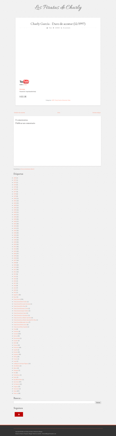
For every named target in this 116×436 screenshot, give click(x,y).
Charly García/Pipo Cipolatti (20, 327)
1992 (15, 226)
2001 (15, 246)
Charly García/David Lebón (20, 301)
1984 (15, 207)
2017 (15, 283)
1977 (15, 191)
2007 (15, 260)
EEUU (15, 343)
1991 (15, 224)
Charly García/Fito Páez (19, 306)
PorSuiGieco (17, 375)
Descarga (22, 89)
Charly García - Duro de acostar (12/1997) (58, 24)
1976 (15, 189)
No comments (66, 28)
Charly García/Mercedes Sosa (21, 322)
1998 (15, 240)
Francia (15, 359)
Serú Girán (16, 382)
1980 (15, 198)
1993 (15, 228)
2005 (15, 256)
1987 (15, 214)
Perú (15, 372)
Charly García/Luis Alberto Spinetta (22, 318)
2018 (15, 285)
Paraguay (16, 370)
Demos (15, 336)
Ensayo (15, 345)
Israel (15, 361)
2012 (15, 272)
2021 (15, 292)
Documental (17, 338)
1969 (15, 178)
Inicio (58, 112)
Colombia (16, 331)
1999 (15, 242)
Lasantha (39, 433)
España (15, 350)
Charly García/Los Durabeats (21, 315)
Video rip (16, 393)
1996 (15, 235)
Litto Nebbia (17, 366)
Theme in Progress (24, 433)
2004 (15, 253)
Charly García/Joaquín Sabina (21, 311)
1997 (53, 100)
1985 (15, 210)
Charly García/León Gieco (20, 313)
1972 (15, 180)
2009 (15, 265)
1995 (15, 233)
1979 (15, 196)
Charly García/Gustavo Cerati (21, 308)
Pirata (50, 28)
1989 (15, 219)
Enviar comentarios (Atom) (27, 169)
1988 (15, 217)
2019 (15, 288)
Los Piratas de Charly (58, 8)
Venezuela (16, 389)
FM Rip (15, 356)
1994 (15, 230)
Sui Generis (16, 384)
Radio (15, 377)
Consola (16, 334)
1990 (15, 221)
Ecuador (16, 340)
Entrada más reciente (19, 112)
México (15, 368)
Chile (15, 329)
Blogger (40, 431)
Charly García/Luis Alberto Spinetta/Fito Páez (25, 320)
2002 (15, 249)
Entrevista (64, 100)
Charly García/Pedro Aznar (20, 324)
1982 (15, 203)
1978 (15, 194)
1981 (15, 201)
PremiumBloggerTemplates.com (49, 433)
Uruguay (16, 386)
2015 (15, 279)
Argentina (16, 295)
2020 (15, 290)
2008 (15, 262)
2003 (15, 251)
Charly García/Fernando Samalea (22, 304)
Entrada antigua (97, 112)
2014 (15, 276)
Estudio (15, 352)
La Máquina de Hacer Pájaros (21, 363)
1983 (15, 205)
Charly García (58, 100)
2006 (15, 258)
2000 (15, 244)
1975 (15, 187)
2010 (15, 267)
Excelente (16, 354)
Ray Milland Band (18, 379)
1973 (15, 182)
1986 (15, 212)
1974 (15, 185)
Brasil (15, 297)
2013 (15, 274)
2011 (15, 269)
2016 (15, 281)
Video (25, 84)
